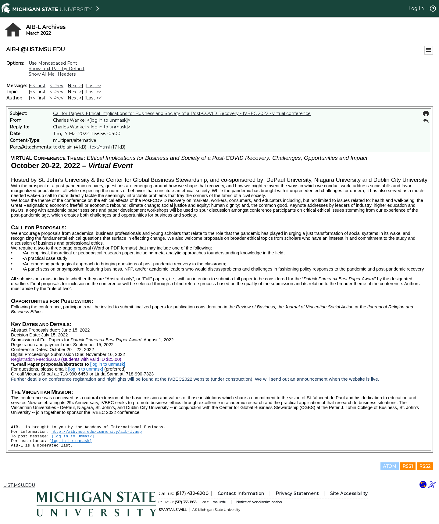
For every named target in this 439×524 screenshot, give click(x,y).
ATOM (389, 466)
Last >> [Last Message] (93, 85)
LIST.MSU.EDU (19, 485)
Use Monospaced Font (53, 63)
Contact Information (241, 493)
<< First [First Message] (37, 85)
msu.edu (219, 502)
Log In (416, 8)
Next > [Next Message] (75, 85)
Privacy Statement (297, 493)
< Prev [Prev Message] (56, 85)
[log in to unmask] (108, 120)
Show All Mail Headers (52, 74)
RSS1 (407, 466)
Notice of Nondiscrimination (259, 502)
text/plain (63, 147)
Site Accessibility (349, 493)
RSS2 (424, 466)
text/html (100, 147)
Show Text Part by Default (56, 68)
